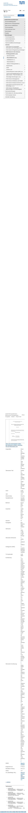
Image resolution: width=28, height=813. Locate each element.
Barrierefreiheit (16, 811)
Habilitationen (11, 59)
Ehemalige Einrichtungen (13, 76)
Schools (7, 44)
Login (5, 11)
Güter (7, 67)
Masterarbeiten (11, 61)
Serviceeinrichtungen (10, 91)
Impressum (23, 811)
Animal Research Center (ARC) (14, 71)
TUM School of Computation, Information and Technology (14, 47)
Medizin (13, 416)
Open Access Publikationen (11, 25)
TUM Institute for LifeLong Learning (13, 93)
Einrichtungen (8, 35)
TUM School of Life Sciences (13, 51)
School (19, 794)
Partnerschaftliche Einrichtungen (13, 42)
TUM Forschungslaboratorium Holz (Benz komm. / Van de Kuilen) (14, 74)
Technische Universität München (10, 5)
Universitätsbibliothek (8, 4)
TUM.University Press (10, 29)
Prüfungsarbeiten (12, 53)
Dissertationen (12, 57)
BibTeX (8, 782)
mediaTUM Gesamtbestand (11, 19)
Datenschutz (9, 811)
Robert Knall (18, 416)
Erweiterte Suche (7, 16)
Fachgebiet (7, 416)
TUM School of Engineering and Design (15, 50)
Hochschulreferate (9, 40)
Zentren (9, 69)
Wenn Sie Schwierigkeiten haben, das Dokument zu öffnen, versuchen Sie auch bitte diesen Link (14, 445)
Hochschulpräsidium (10, 39)
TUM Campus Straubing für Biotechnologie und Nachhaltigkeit (14, 88)
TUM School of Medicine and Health (14, 80)
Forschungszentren (9, 37)
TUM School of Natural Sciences (15, 82)
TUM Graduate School (10, 95)
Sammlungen (8, 31)
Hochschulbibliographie (10, 21)
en (24, 10)
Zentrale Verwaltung (10, 97)
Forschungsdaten (9, 27)
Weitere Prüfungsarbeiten (13, 63)
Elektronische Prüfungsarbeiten (12, 23)
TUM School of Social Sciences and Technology (14, 85)
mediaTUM (5, 3)
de (20, 10)
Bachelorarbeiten (11, 55)
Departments (9, 65)
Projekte (7, 33)
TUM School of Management (12, 78)
